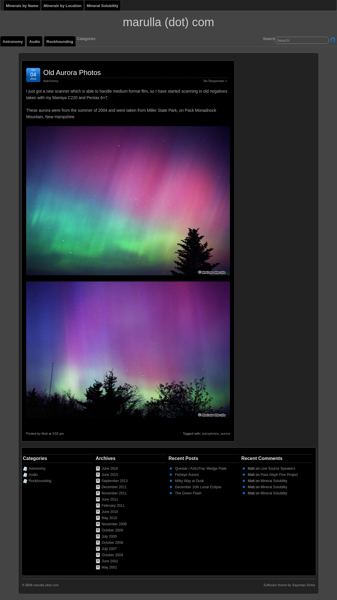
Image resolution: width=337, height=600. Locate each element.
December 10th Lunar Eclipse (198, 487)
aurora (225, 433)
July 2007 (108, 549)
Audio (34, 41)
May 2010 (109, 518)
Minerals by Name (22, 6)
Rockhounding (59, 41)
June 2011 (109, 499)
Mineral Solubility (102, 6)
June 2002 (109, 561)
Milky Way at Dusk (189, 481)
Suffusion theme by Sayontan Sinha (289, 585)
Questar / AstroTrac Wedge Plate (200, 468)
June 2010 (109, 512)
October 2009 (112, 530)
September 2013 (114, 481)
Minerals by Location (62, 6)
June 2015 (109, 475)
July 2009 (108, 536)
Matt (44, 433)
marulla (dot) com (168, 22)
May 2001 (109, 567)
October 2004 (112, 555)
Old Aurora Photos (72, 72)
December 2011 (113, 487)
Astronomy (13, 41)
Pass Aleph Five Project (279, 475)
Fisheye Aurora (187, 475)
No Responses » (215, 81)
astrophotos (210, 433)
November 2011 (113, 493)
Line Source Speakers (278, 468)
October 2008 (112, 543)
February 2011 (112, 506)
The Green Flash (188, 493)
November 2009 (113, 524)
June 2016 (109, 468)
